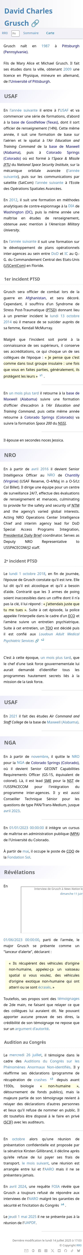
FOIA (56, 1186)
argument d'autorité (32, 1028)
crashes (40, 1080)
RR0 (5, 33)
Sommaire (31, 33)
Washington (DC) (18, 212)
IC (66, 253)
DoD (55, 253)
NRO (51, 475)
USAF (64, 110)
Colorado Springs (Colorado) (48, 417)
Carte (50, 33)
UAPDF (30, 1222)
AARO (49, 1169)
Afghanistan (36, 298)
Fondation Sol (18, 857)
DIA (71, 206)
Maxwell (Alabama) (62, 722)
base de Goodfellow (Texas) (34, 122)
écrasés (44, 987)
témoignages (68, 998)
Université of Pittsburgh (30, 81)
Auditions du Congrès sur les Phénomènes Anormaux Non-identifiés (41, 1064)
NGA (20, 762)
